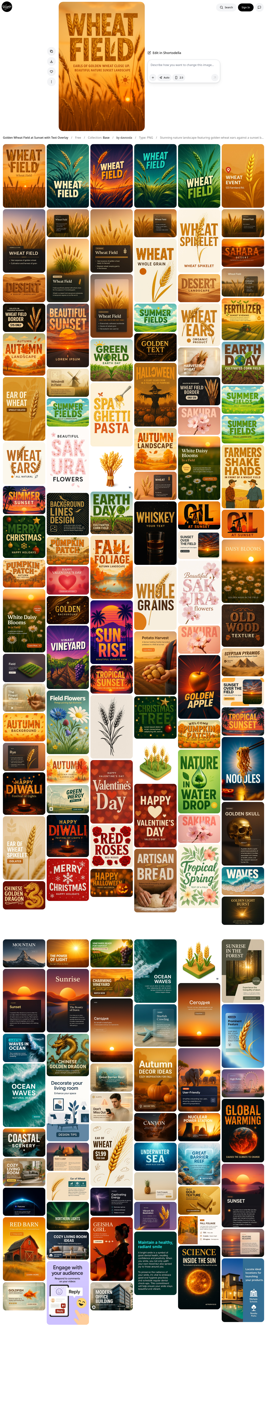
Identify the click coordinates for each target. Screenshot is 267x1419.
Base (106, 138)
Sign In (246, 7)
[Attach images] (153, 77)
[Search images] (226, 7)
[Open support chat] (259, 7)
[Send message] (214, 77)
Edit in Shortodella (164, 53)
